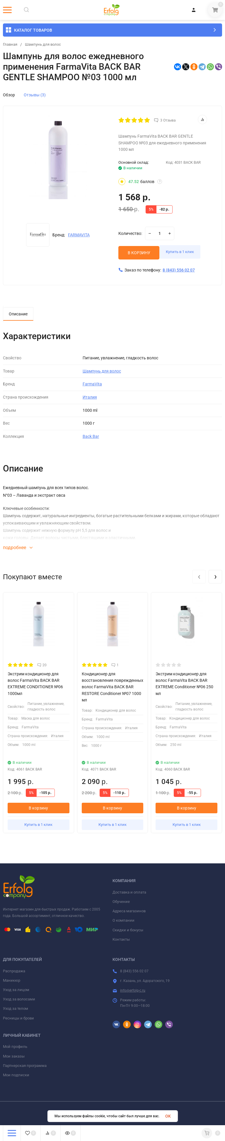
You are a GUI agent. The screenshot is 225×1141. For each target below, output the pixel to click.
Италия (90, 398)
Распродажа (14, 972)
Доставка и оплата (129, 893)
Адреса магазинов (129, 912)
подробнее (18, 548)
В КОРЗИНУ (139, 254)
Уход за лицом (16, 991)
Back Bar (91, 437)
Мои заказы (14, 1057)
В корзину (38, 809)
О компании (123, 921)
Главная (11, 44)
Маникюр (11, 981)
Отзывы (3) (35, 95)
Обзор (9, 95)
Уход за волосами (19, 1000)
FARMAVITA (79, 235)
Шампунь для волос (45, 44)
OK (168, 1116)
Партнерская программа (25, 1066)
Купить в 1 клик (186, 254)
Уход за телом (15, 1009)
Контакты (121, 940)
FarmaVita (92, 385)
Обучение (121, 903)
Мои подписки (16, 1076)
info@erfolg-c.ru (132, 992)
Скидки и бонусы (127, 931)
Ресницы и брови (18, 1019)
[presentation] (199, 578)
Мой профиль (15, 1048)
